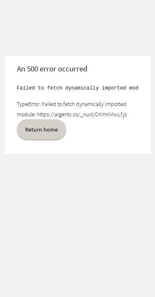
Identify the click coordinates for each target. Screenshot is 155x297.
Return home (41, 129)
